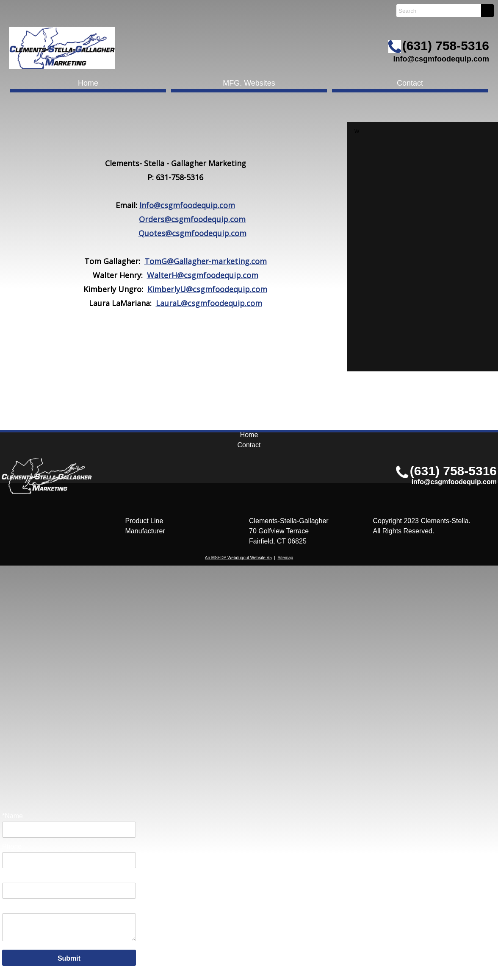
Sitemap (285, 557)
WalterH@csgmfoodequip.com (202, 275)
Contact (410, 83)
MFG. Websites (249, 83)
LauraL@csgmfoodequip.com (209, 303)
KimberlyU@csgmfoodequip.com (207, 289)
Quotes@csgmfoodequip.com (192, 233)
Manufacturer (145, 531)
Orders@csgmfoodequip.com (192, 219)
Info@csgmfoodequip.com (187, 205)
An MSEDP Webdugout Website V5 (238, 557)
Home (88, 83)
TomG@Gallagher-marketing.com (205, 261)
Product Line (144, 520)
